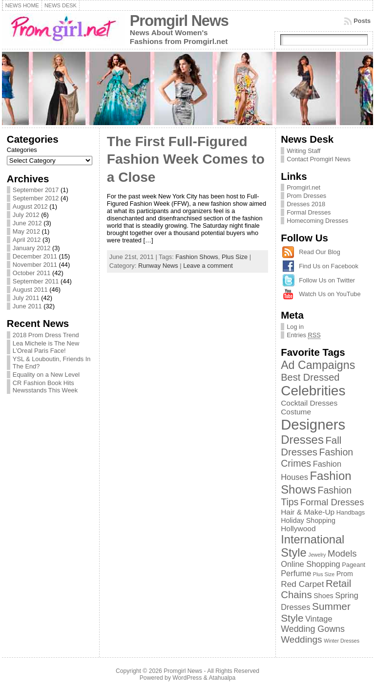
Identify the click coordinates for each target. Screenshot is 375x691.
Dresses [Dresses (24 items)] (302, 439)
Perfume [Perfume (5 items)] (296, 573)
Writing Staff (303, 150)
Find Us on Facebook (328, 266)
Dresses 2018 (306, 204)
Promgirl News (179, 20)
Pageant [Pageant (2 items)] (353, 564)
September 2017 (36, 190)
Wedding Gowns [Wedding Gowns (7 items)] (313, 629)
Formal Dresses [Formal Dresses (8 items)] (332, 502)
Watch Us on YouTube (329, 294)
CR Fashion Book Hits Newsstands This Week (45, 386)
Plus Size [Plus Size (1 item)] (323, 574)
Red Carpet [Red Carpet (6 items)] (302, 584)
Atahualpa (221, 677)
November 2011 (35, 264)
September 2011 (36, 281)
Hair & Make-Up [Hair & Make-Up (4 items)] (307, 512)
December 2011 (35, 256)
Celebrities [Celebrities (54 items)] (313, 390)
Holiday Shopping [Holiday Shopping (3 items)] (308, 520)
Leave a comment (208, 265)
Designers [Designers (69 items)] (313, 424)
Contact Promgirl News (319, 159)
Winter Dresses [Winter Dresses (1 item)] (341, 641)
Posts (362, 20)
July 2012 (26, 214)
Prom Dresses (306, 195)
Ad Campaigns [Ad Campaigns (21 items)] (318, 365)
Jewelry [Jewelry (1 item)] (317, 555)
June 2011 (27, 306)
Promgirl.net (303, 187)
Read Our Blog (319, 252)
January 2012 (32, 248)
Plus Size (235, 256)
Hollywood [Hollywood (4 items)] (298, 528)
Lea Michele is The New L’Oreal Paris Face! (46, 347)
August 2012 (30, 206)
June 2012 (27, 223)
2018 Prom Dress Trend (46, 335)
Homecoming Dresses (317, 220)
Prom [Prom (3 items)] (344, 574)
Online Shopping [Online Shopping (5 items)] (310, 564)
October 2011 (32, 273)
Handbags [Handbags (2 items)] (350, 512)
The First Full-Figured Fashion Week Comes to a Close (186, 159)
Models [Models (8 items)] (342, 553)
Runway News (158, 265)
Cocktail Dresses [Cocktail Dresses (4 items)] (309, 403)
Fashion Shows (196, 256)
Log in (295, 326)
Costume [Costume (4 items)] (296, 412)
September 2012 (36, 198)
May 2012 (26, 231)
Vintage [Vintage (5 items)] (318, 618)
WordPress (187, 677)
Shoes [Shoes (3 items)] (323, 596)
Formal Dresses (309, 212)
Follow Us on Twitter (327, 280)
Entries (304, 335)
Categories (22, 149)
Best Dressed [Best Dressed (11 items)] (310, 377)
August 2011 (30, 289)
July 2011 (26, 298)
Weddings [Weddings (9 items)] (301, 639)
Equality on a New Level (46, 374)
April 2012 (27, 239)
